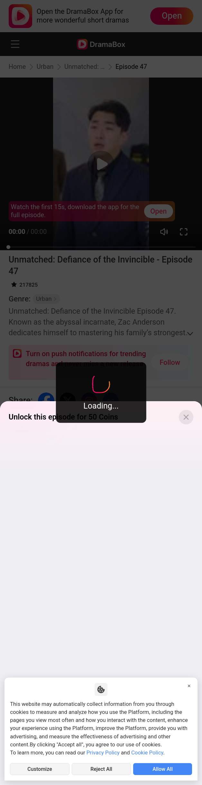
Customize (40, 769)
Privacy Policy (103, 752)
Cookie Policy (147, 752)
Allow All (162, 769)
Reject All (101, 769)
